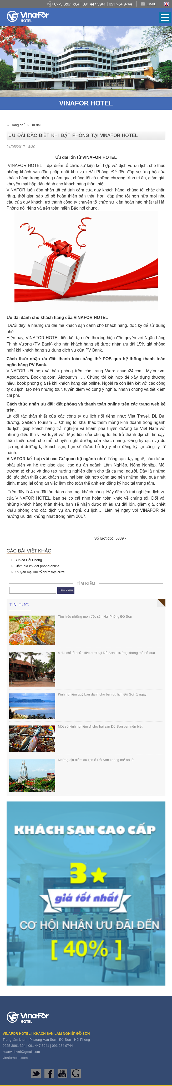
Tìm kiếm (66, 590)
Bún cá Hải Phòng (28, 560)
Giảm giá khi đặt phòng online (37, 566)
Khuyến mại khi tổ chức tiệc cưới (39, 572)
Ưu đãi (36, 125)
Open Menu (165, 17)
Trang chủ (18, 125)
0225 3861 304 (66, 4)
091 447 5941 (94, 4)
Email (151, 4)
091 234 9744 (120, 4)
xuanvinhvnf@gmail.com (21, 1052)
